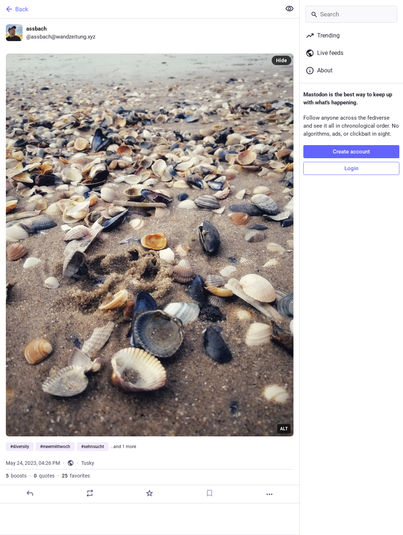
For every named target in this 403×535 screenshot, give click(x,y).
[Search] (351, 14)
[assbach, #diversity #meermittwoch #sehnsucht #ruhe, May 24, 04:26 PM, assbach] (149, 261)
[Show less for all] (289, 8)
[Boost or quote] (89, 493)
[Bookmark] (209, 493)
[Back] (140, 9)
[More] (269, 494)
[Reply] (29, 493)
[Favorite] (149, 493)
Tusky (87, 463)
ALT (284, 428)
